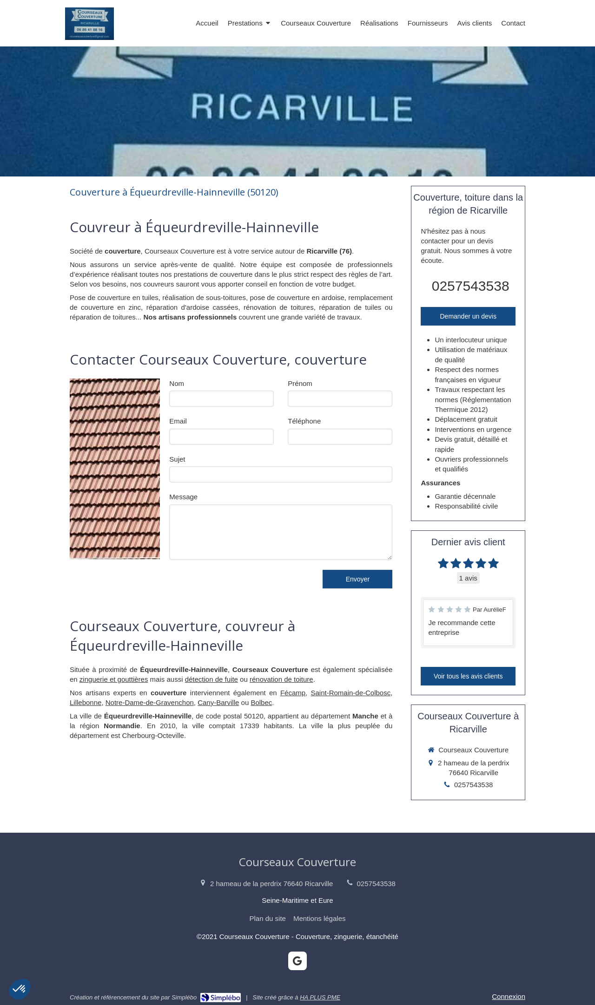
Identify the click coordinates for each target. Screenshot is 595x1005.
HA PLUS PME (320, 997)
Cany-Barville (218, 702)
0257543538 (470, 286)
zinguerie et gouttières (113, 679)
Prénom (300, 383)
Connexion (508, 996)
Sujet (177, 459)
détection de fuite (211, 679)
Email (178, 421)
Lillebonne (85, 702)
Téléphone (304, 421)
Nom (176, 383)
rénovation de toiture (281, 679)
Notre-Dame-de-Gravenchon (150, 702)
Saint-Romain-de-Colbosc (350, 693)
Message (183, 497)
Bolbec (261, 702)
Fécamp (292, 693)
